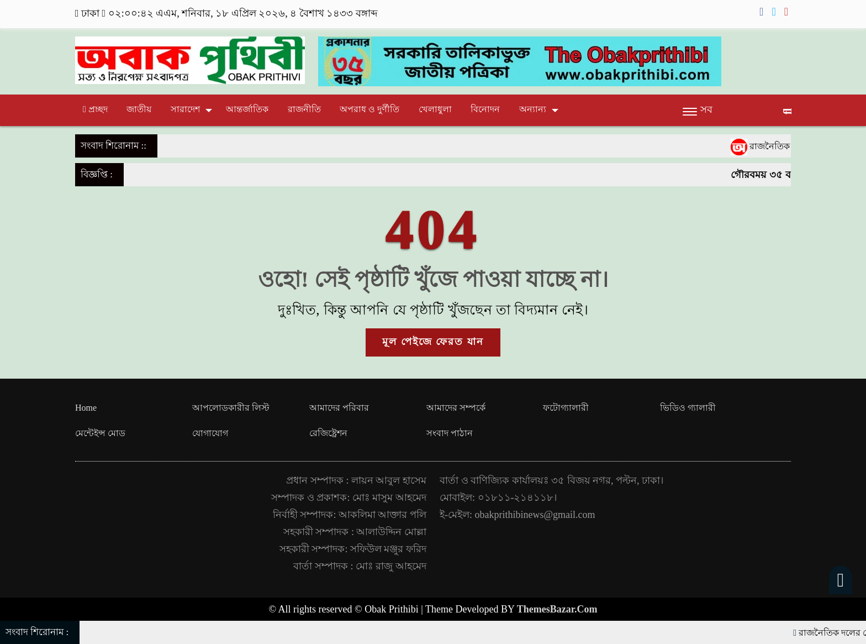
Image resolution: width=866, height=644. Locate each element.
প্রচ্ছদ (95, 109)
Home (86, 407)
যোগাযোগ (210, 433)
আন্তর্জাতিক (247, 109)
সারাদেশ (185, 109)
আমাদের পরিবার (339, 407)
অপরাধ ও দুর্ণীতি (369, 109)
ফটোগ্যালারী (566, 407)
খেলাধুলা (435, 109)
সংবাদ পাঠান (449, 433)
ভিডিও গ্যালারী (688, 407)
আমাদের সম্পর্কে (455, 407)
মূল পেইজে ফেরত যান (433, 341)
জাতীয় (138, 109)
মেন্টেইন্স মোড (100, 433)
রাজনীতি (304, 109)
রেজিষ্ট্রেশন (328, 433)
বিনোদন (485, 109)
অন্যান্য (532, 109)
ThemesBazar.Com (557, 609)
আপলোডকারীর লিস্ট (231, 407)
